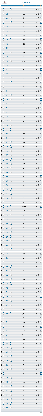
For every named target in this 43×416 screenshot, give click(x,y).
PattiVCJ (7, 48)
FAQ (21, 2)
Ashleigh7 (7, 23)
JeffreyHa (7, 39)
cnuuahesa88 (7, 18)
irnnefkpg (7, 61)
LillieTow (7, 73)
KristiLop (7, 64)
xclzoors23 (7, 163)
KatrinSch (7, 57)
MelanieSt (7, 206)
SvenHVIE (7, 43)
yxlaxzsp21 (7, 197)
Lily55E (7, 180)
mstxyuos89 (7, 146)
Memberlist (25, 2)
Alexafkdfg (7, 95)
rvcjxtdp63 (7, 142)
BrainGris (7, 53)
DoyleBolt (7, 185)
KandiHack (7, 177)
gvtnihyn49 (7, 198)
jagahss (7, 125)
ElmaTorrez (7, 202)
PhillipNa (7, 201)
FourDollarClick (7, 207)
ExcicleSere (7, 214)
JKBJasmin (7, 137)
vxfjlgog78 (7, 147)
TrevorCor (7, 134)
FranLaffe (7, 176)
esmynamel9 (7, 94)
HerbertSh (7, 26)
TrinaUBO (7, 103)
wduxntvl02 (7, 158)
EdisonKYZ (7, 86)
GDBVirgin (7, 184)
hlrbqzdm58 (7, 190)
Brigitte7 (7, 171)
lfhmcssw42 (7, 189)
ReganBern (7, 17)
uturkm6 (7, 104)
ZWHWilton (7, 82)
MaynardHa (7, 154)
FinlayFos (7, 116)
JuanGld (7, 13)
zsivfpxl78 (7, 164)
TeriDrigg (7, 27)
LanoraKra (7, 108)
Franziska (7, 111)
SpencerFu (7, 138)
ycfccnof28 (7, 159)
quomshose (7, 210)
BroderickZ (7, 35)
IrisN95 (7, 70)
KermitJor (7, 34)
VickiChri (7, 69)
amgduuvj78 (7, 193)
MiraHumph (7, 90)
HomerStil (7, 168)
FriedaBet (7, 65)
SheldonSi (7, 74)
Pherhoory (7, 141)
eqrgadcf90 (7, 150)
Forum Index (1, 4)
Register (29, 2)
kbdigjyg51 (7, 172)
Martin (7, 9)
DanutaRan (7, 121)
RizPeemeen (7, 52)
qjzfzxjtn (7, 81)
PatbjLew (7, 31)
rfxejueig (7, 60)
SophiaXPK (7, 51)
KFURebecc (7, 124)
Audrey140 (7, 40)
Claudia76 (7, 47)
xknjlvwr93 (7, 194)
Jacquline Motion (7, 10)
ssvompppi (7, 21)
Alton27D (7, 78)
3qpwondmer (7, 91)
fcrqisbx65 (7, 155)
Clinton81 (7, 56)
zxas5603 (7, 87)
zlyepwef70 (7, 160)
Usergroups (27, 2)
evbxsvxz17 (7, 188)
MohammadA (7, 30)
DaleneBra (7, 117)
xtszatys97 (7, 151)
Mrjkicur (7, 22)
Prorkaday (7, 130)
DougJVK (7, 211)
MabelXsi (7, 133)
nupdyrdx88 (7, 181)
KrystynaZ (7, 129)
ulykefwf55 (7, 167)
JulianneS (7, 107)
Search (23, 2)
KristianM (7, 100)
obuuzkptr (7, 99)
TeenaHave (7, 14)
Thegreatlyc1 (7, 120)
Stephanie (7, 112)
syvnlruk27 (7, 77)
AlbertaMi (7, 44)
